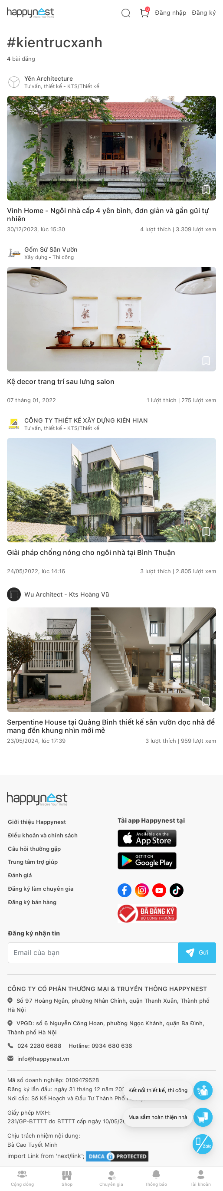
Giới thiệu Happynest (37, 822)
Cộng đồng (22, 1178)
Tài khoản (200, 1178)
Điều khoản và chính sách (43, 835)
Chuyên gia (111, 1178)
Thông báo (156, 1178)
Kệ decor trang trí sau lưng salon (61, 381)
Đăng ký (204, 12)
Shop (67, 1178)
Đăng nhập (171, 12)
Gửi (197, 952)
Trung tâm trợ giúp (33, 862)
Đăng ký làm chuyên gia (40, 889)
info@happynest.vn (43, 1059)
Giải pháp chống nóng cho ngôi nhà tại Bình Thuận (91, 552)
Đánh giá (20, 875)
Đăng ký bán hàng (32, 902)
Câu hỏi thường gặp (34, 849)
